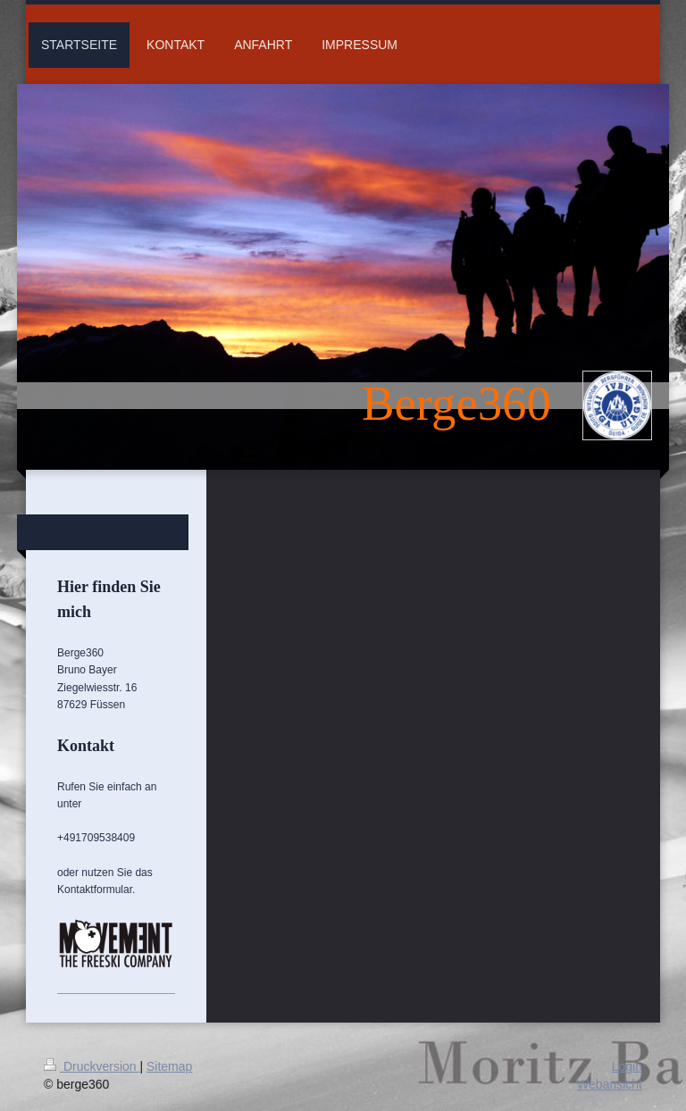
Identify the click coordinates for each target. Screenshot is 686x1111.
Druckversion (91, 1066)
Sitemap (169, 1066)
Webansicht (609, 1084)
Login (627, 1066)
